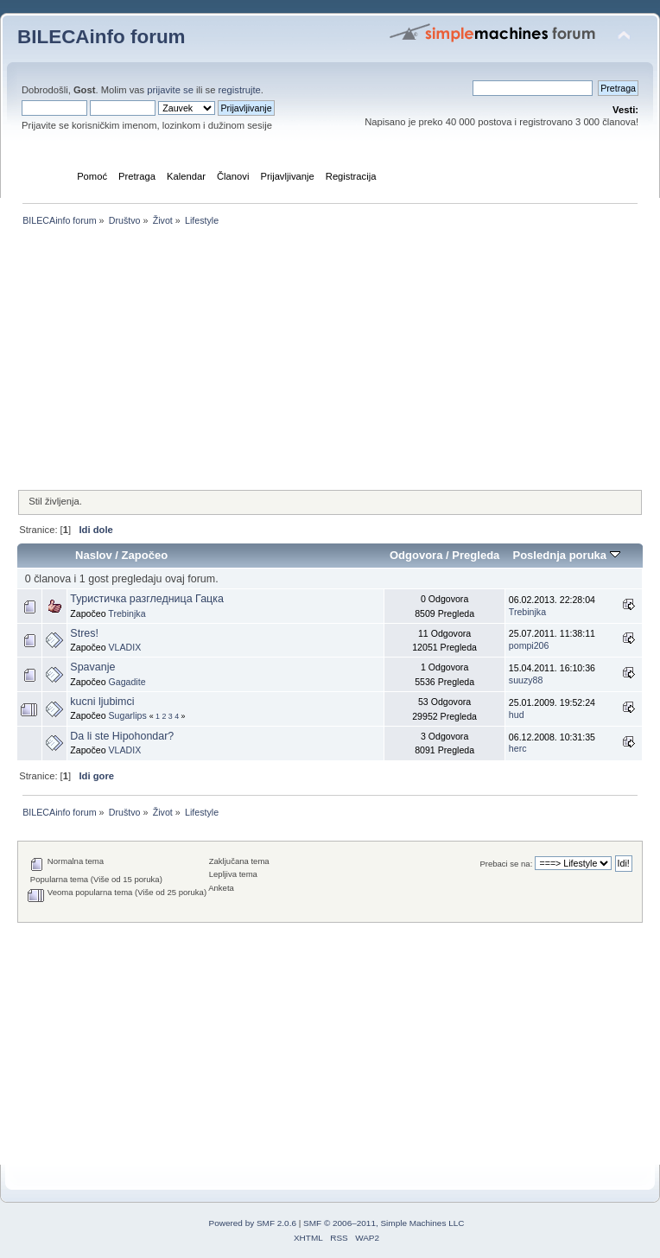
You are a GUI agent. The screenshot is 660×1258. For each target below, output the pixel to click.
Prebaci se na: (505, 863)
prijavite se (170, 90)
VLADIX (125, 647)
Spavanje (92, 667)
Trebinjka (126, 613)
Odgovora (416, 555)
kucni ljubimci (102, 702)
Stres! (84, 633)
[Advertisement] (330, 359)
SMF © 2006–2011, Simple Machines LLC (383, 1223)
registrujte (240, 90)
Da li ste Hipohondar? (122, 736)
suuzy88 (526, 680)
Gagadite (127, 682)
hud (516, 714)
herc (518, 748)
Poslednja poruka (565, 555)
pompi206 (529, 645)
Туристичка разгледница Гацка (147, 599)
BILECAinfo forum (101, 37)
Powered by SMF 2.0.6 (252, 1223)
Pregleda (475, 555)
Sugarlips (128, 715)
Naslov (93, 555)
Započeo (145, 555)
